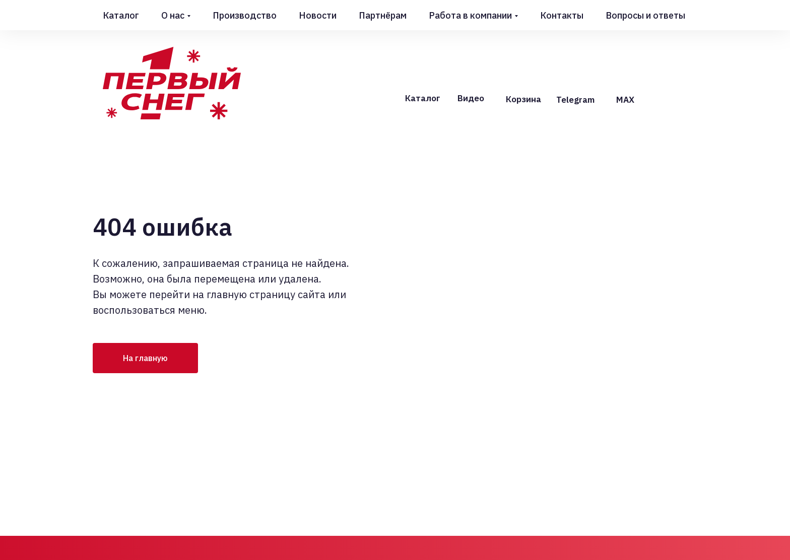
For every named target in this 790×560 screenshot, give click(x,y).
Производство (245, 15)
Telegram (575, 99)
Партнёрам (383, 15)
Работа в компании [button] (470, 15)
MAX (625, 99)
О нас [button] (172, 15)
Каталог (121, 15)
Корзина (523, 99)
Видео (470, 98)
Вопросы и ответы (645, 15)
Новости (318, 15)
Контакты (561, 15)
